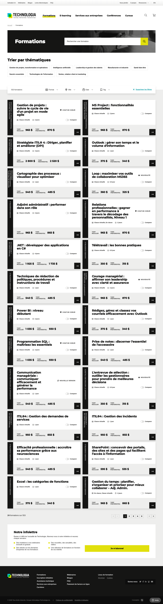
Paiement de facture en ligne (78, 584)
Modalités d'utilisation (81, 600)
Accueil (9, 25)
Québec (110, 578)
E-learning (65, 15)
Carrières (40, 587)
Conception (140, 600)
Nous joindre (124, 3)
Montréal (101, 578)
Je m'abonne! (117, 548)
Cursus (129, 15)
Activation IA (11, 3)
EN (155, 3)
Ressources (142, 3)
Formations (49, 15)
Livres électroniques (41, 3)
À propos (133, 3)
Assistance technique (45, 581)
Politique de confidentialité (64, 600)
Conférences (114, 15)
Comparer (71, 120)
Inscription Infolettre (45, 578)
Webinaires (21, 3)
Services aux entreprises (88, 15)
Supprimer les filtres (142, 89)
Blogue (30, 3)
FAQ (51, 3)
